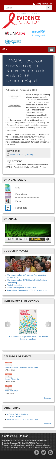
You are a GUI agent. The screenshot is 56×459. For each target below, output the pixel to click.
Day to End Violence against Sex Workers (21, 367)
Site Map (23, 435)
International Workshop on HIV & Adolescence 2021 (28, 290)
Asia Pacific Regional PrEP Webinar (21, 288)
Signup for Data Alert (44, 4)
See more (47, 398)
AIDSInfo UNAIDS (14, 417)
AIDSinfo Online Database (17, 414)
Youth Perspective (14, 285)
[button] (8, 324)
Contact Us (9, 435)
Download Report (17, 155)
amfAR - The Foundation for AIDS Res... (23, 419)
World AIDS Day (11, 391)
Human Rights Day (12, 379)
